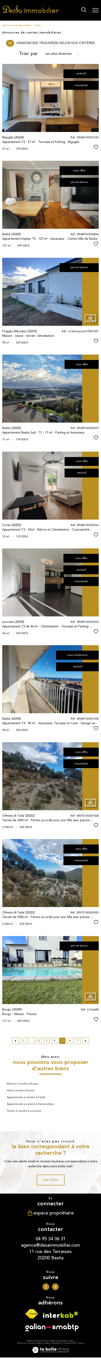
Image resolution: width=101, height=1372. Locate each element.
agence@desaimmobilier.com (50, 1245)
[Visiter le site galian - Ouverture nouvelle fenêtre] (52, 1328)
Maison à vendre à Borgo (22, 1084)
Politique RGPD (69, 1343)
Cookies (81, 1343)
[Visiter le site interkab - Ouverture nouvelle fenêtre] (60, 1316)
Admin (47, 1343)
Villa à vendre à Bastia (20, 1090)
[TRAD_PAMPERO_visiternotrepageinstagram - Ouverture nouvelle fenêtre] (55, 1286)
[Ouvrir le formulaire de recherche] (83, 10)
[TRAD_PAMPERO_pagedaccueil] (31, 12)
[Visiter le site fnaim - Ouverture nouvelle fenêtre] (31, 1315)
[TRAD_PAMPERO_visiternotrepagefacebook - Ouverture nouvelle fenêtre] (46, 1286)
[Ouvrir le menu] (95, 10)
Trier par (28, 54)
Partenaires (56, 1343)
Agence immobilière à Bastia (16, 25)
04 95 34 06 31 (51, 1238)
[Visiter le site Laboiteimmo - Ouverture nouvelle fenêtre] (50, 1352)
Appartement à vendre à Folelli (26, 1097)
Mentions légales (35, 1343)
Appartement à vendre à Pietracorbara (30, 1104)
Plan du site (21, 1343)
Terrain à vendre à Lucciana (24, 1111)
